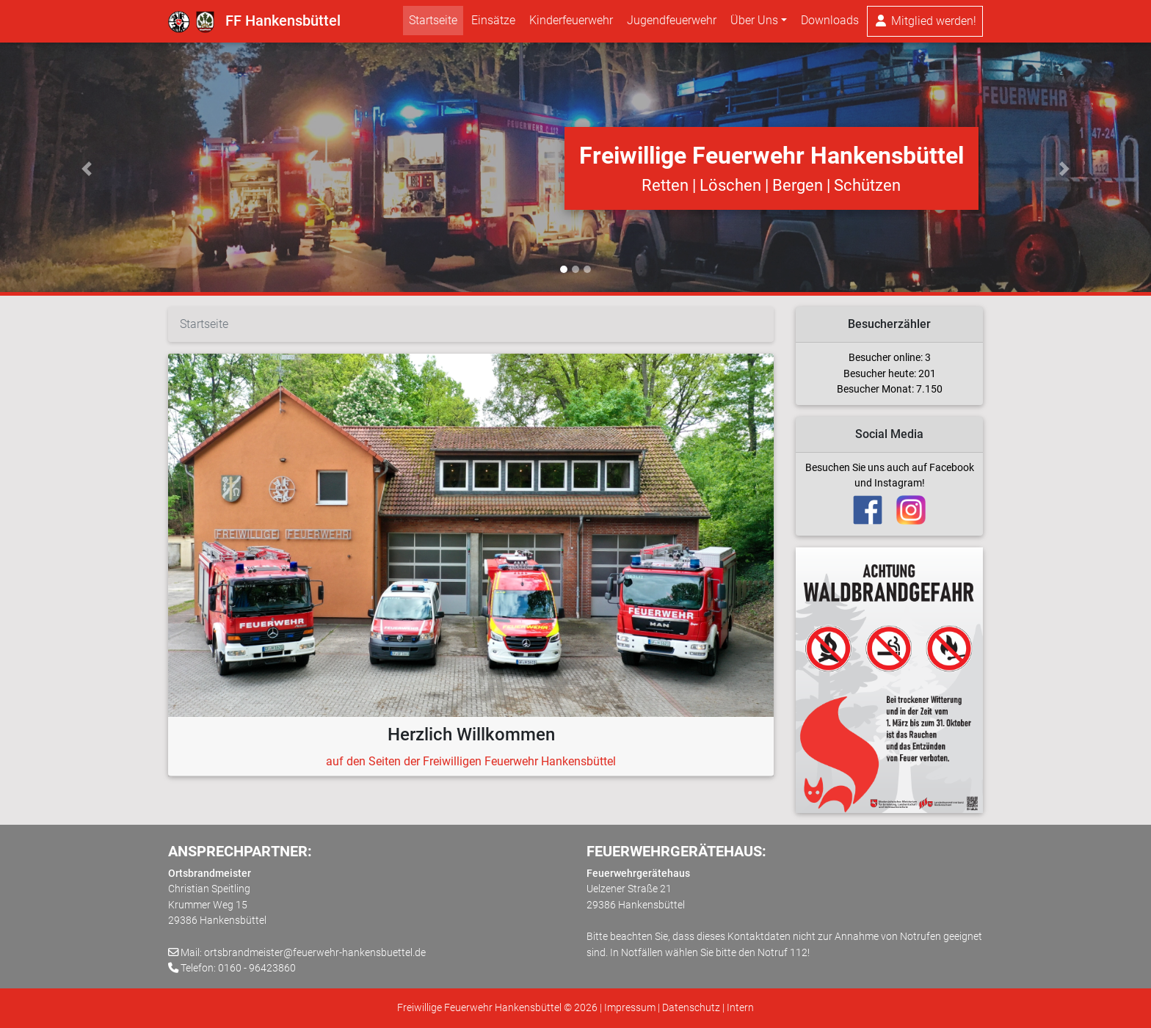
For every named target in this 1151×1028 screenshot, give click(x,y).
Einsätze (493, 23)
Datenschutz (691, 1008)
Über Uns (754, 23)
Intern (740, 1008)
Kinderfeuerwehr (571, 23)
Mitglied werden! (925, 24)
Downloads (830, 23)
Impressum (630, 1008)
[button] (86, 168)
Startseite (433, 23)
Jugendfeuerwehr (671, 23)
